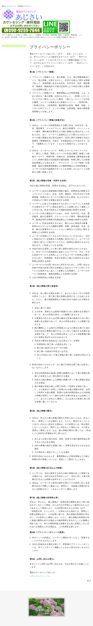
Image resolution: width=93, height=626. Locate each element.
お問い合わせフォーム (40, 576)
